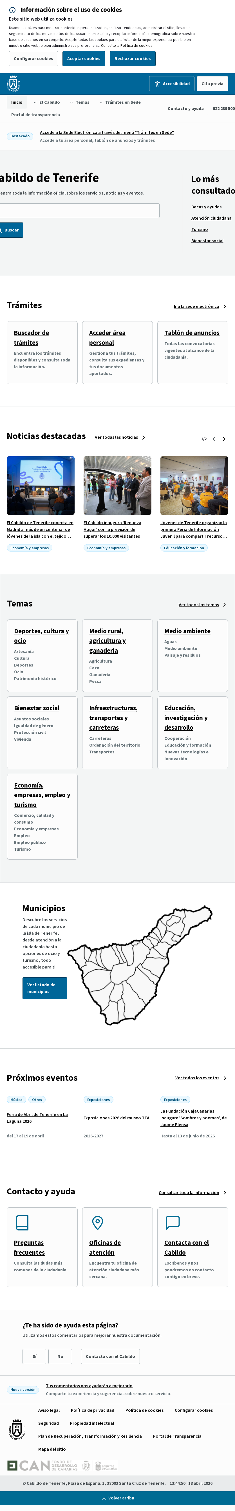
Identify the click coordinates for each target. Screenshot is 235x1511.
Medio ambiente (187, 631)
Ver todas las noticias (116, 437)
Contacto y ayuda (186, 108)
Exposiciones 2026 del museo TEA (116, 1118)
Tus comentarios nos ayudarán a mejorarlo (89, 1386)
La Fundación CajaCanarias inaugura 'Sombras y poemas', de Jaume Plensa (193, 1118)
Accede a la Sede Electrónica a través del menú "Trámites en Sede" (107, 132)
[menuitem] (17, 102)
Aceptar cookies (83, 59)
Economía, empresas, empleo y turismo (42, 795)
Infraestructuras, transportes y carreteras (113, 717)
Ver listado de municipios (41, 988)
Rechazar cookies (133, 59)
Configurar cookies (33, 59)
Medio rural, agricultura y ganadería (107, 641)
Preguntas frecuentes (29, 1247)
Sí (34, 1356)
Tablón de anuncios (192, 333)
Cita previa (212, 84)
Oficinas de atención (105, 1247)
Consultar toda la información (189, 1193)
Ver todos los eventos (197, 1078)
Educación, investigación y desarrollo (186, 717)
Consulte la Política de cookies (127, 45)
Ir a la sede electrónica (196, 306)
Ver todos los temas (199, 605)
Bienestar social (36, 708)
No (60, 1356)
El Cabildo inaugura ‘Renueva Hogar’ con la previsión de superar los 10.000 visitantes (112, 529)
